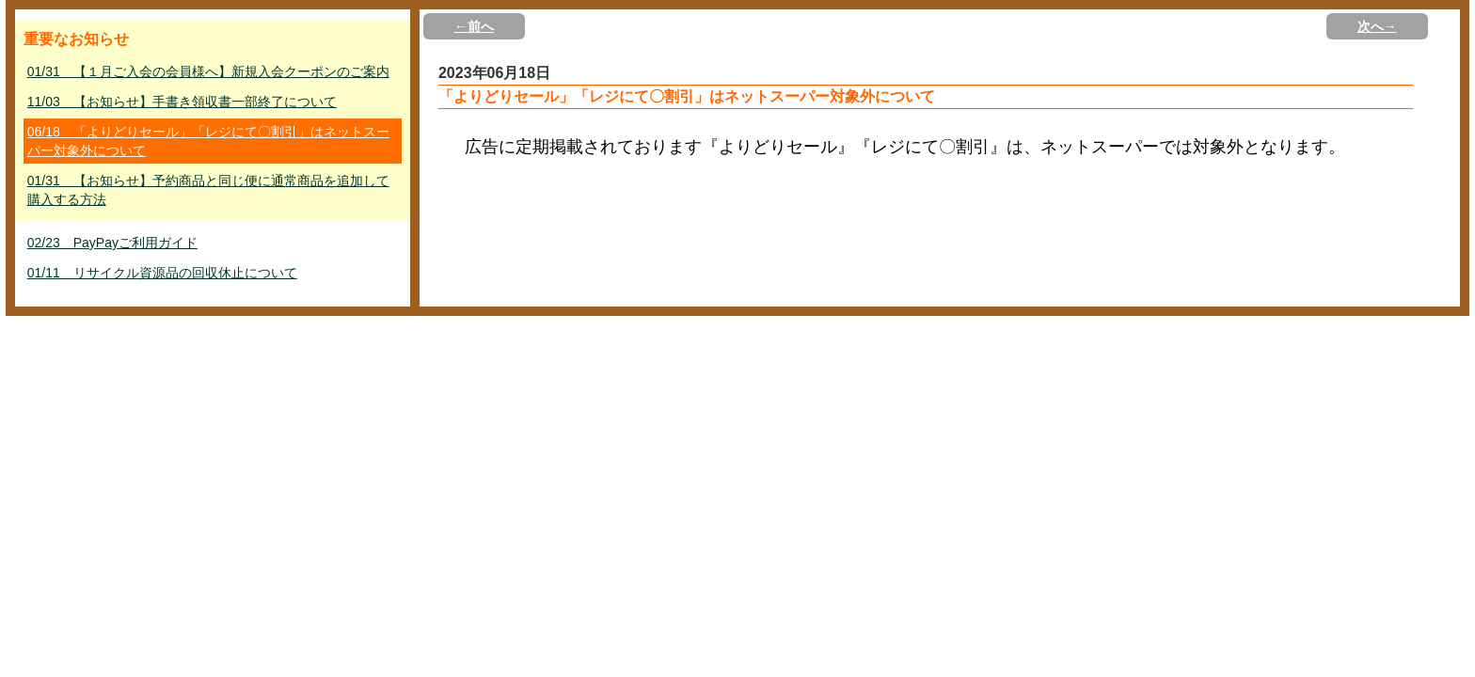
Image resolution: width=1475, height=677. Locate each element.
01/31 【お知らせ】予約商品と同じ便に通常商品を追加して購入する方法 (208, 190)
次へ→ (1377, 26)
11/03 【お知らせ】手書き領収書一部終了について (182, 101)
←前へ (474, 26)
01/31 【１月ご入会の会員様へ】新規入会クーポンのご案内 (208, 71)
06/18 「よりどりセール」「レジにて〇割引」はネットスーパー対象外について (208, 141)
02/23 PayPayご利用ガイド (112, 242)
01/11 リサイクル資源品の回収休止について (162, 272)
